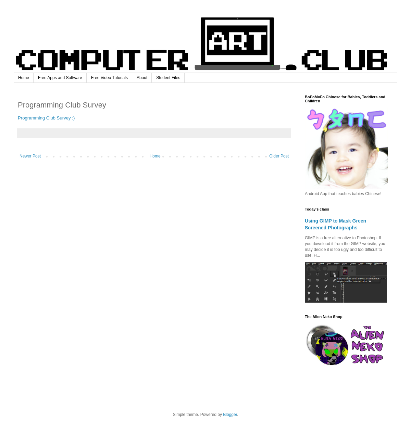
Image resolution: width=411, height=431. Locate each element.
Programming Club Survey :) (46, 118)
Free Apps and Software (60, 77)
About (142, 77)
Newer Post (30, 156)
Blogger (230, 414)
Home (23, 77)
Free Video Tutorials (109, 77)
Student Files (168, 77)
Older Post (279, 156)
